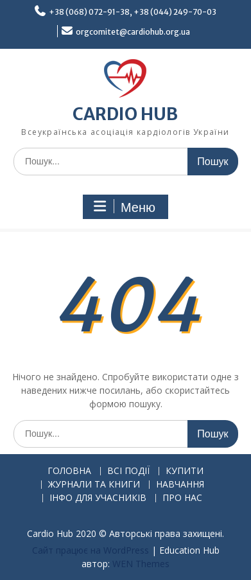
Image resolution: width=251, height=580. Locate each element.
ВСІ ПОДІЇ (128, 471)
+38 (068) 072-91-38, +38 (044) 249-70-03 (132, 12)
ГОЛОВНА (69, 471)
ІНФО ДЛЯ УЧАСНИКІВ (97, 498)
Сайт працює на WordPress (90, 550)
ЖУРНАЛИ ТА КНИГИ (94, 484)
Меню (123, 207)
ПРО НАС (182, 498)
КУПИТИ (184, 471)
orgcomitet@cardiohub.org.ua (133, 32)
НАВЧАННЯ (180, 484)
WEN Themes (140, 564)
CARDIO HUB (125, 114)
